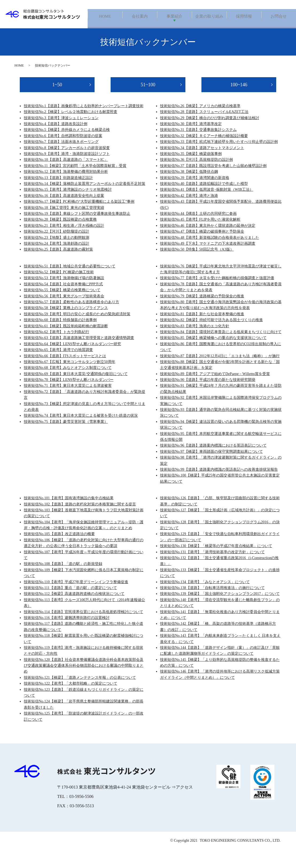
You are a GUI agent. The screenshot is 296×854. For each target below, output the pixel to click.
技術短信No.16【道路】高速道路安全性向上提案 (64, 200)
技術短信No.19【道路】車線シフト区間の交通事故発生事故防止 (77, 218)
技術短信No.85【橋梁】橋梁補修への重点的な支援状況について (213, 343)
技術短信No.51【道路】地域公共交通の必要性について (69, 271)
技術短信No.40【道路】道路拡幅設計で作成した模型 (204, 188)
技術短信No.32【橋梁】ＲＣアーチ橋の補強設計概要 (204, 140)
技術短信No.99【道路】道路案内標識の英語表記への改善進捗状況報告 (219, 474)
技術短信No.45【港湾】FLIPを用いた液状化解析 (200, 224)
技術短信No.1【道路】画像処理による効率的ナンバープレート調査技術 (83, 110)
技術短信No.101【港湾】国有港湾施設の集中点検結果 (69, 503)
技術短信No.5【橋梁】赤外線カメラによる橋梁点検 (67, 134)
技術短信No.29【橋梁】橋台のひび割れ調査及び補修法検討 (209, 122)
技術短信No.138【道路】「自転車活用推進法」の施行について (212, 593)
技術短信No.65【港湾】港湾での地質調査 (58, 355)
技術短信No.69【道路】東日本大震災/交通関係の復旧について (76, 378)
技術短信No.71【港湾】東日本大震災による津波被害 (68, 390)
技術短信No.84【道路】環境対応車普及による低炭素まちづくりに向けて (221, 337)
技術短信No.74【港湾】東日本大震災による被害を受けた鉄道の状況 (81, 420)
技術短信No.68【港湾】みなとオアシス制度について (68, 373)
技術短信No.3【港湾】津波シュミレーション (61, 122)
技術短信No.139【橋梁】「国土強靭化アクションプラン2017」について (220, 598)
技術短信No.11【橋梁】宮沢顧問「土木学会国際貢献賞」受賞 (75, 170)
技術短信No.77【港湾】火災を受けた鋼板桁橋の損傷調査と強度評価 (217, 283)
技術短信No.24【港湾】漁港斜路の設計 (56, 248)
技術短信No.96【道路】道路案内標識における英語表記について (213, 450)
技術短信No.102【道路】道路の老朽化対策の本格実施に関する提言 (80, 509)
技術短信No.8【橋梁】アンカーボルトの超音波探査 (67, 152)
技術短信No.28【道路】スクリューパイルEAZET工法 (204, 117)
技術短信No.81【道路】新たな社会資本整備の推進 (202, 319)
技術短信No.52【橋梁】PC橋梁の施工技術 (59, 277)
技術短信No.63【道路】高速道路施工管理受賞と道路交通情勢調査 (79, 343)
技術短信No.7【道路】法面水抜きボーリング (61, 147)
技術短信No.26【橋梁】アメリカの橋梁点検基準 (200, 110)
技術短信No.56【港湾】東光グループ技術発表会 (64, 301)
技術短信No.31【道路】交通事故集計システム (198, 134)
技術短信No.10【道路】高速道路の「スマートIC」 (66, 164)
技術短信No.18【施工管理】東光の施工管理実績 (64, 212)
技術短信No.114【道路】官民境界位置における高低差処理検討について (83, 616)
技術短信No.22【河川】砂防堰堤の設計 (56, 236)
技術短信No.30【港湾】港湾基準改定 (191, 129)
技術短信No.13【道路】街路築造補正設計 (58, 182)
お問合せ (278, 16)
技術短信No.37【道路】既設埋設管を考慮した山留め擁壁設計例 (213, 170)
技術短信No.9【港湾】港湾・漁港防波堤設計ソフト (67, 159)
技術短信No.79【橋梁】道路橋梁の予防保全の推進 (202, 301)
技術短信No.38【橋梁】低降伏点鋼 (189, 176)
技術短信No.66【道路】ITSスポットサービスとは (65, 360)
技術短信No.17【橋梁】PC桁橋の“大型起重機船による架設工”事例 (79, 206)
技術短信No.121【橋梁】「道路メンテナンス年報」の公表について (80, 682)
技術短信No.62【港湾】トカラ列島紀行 (56, 337)
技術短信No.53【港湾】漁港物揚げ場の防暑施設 (64, 283)
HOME (105, 16)
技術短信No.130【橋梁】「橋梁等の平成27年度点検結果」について (216, 551)
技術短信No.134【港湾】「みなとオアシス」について (205, 586)
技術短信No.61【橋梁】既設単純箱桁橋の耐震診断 (66, 331)
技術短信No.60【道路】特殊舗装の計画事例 (60, 325)
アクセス (184, 791)
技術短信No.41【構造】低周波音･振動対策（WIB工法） (206, 194)
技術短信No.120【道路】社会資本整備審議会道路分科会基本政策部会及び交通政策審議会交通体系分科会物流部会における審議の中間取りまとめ (83, 670)
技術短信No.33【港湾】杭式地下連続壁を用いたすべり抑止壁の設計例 (219, 147)
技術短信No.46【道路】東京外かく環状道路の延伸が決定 (207, 230)
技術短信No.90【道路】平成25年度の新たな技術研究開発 (207, 385)
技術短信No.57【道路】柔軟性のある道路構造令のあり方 (71, 307)
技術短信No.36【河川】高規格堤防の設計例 (196, 164)
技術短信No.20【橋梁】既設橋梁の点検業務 (60, 224)
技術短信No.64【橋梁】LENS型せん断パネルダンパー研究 (72, 348)
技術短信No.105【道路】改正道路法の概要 (59, 539)
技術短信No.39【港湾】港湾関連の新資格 (194, 182)
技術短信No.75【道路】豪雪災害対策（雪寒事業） (66, 426)
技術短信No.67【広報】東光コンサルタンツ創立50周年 (69, 366)
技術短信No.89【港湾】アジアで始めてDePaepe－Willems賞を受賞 (215, 378)
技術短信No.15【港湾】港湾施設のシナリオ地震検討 (68, 194)
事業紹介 (174, 16)
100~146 (238, 89)
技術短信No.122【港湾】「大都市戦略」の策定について (70, 688)
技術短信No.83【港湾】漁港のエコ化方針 (194, 331)
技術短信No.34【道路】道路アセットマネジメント (202, 152)
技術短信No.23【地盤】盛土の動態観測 (56, 242)
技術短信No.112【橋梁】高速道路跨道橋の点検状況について (74, 598)
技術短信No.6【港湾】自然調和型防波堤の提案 (63, 140)
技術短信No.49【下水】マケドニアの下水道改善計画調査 (207, 248)
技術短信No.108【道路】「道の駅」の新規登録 (63, 569)
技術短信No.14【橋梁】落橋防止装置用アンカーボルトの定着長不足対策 (84, 188)
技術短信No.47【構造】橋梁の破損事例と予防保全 (202, 236)
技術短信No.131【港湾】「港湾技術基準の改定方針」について (212, 557)
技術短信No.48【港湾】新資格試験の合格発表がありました (209, 242)
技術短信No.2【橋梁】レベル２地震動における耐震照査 (70, 117)
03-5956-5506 (81, 801)
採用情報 (243, 16)
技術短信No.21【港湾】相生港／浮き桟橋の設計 (64, 230)
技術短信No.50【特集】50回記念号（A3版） (197, 254)
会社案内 (139, 16)
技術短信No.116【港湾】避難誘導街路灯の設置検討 (67, 622)
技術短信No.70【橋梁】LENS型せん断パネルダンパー (69, 385)
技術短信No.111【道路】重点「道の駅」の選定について (70, 593)
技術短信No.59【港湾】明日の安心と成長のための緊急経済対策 (77, 319)
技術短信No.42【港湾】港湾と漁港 (189, 200)
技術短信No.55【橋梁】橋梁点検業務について (62, 295)
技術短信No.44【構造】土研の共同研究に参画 (198, 218)
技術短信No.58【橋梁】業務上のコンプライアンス (66, 313)
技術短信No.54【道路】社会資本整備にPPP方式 (63, 289)
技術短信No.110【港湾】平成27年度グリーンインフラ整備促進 (76, 586)
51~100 (148, 89)
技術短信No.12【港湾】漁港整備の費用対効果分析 (66, 176)
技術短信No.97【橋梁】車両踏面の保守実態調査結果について (211, 456)
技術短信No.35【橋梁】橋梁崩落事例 (191, 159)
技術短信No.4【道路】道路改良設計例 (55, 129)
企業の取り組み (209, 16)
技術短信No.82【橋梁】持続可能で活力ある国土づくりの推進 (211, 325)
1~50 (57, 89)
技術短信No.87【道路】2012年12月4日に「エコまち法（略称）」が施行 (220, 360)
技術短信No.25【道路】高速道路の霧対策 (58, 254)
